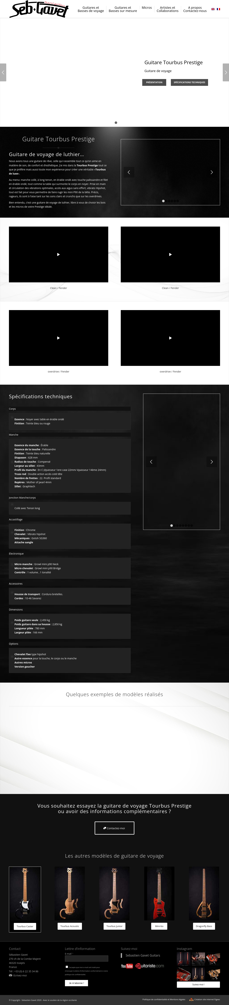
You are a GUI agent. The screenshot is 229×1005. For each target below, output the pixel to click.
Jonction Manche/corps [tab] (22, 498)
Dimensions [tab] (16, 610)
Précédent (3, 72)
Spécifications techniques (189, 82)
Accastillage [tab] (16, 519)
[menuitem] (90, 12)
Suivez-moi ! (198, 984)
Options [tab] (13, 644)
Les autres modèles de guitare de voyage (114, 855)
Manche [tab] (13, 435)
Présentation (154, 82)
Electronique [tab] (16, 554)
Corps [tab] (12, 409)
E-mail (69, 953)
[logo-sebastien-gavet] (39, 9)
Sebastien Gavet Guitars (143, 955)
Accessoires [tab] (16, 584)
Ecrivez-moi (20, 975)
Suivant (226, 72)
